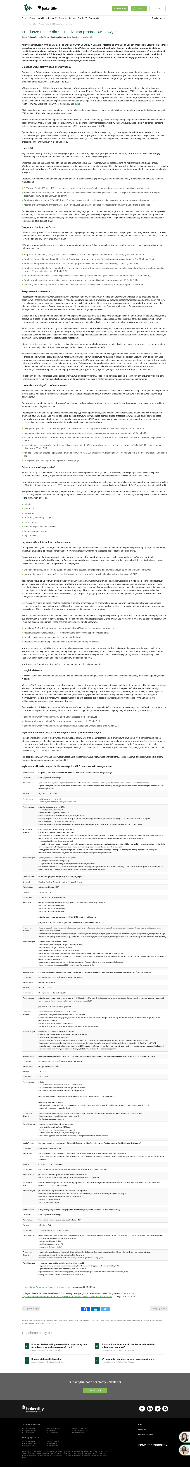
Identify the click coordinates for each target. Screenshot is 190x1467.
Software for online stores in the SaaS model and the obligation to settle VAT (128, 1345)
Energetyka (94, 18)
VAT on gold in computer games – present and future (128, 1359)
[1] (78, 104)
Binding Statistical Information (46, 1359)
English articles (159, 18)
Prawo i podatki (36, 18)
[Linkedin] (95, 1309)
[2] (100, 120)
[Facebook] (85, 1309)
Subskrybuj (95, 1390)
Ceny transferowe (67, 18)
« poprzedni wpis (31, 1308)
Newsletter (142, 1430)
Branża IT (82, 18)
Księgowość (51, 18)
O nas (24, 18)
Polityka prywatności (145, 1434)
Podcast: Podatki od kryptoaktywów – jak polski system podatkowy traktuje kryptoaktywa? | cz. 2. (59, 1345)
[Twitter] (105, 1309)
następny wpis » (159, 1308)
